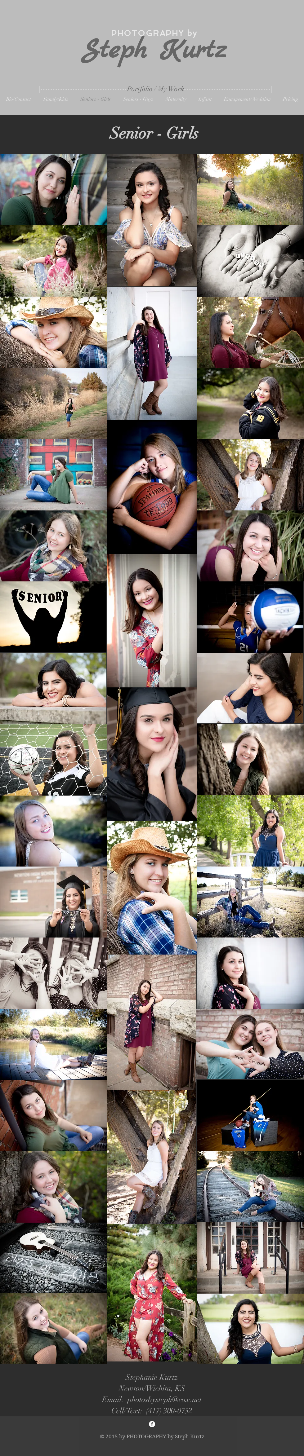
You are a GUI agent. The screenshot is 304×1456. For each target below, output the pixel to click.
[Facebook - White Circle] (152, 1424)
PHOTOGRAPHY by (154, 33)
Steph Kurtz (154, 50)
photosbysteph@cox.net (164, 1399)
